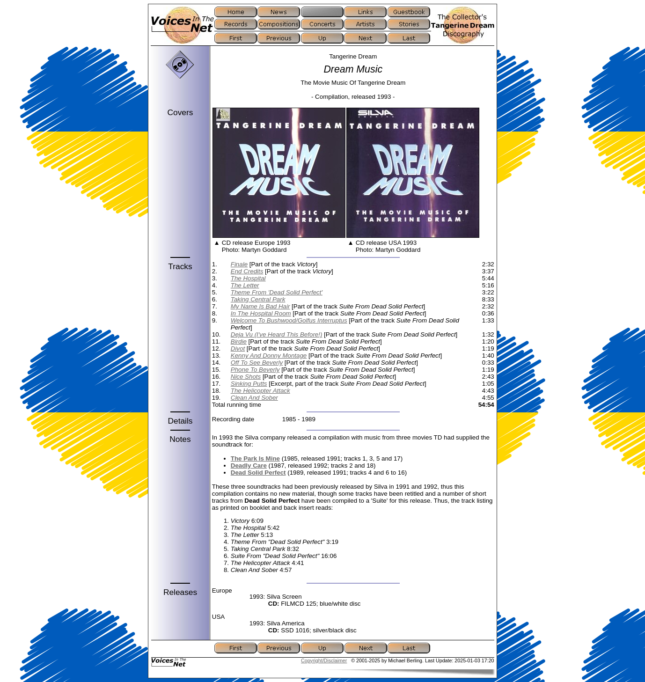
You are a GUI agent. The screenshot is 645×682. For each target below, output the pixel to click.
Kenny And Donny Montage (269, 355)
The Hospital (248, 278)
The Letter (245, 285)
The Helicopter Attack (260, 390)
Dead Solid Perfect (258, 472)
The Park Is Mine (255, 458)
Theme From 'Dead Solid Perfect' (276, 292)
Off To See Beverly (257, 362)
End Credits (247, 271)
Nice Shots (246, 376)
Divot (238, 348)
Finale (239, 264)
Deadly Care (249, 465)
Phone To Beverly (255, 369)
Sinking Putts (249, 383)
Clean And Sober (254, 397)
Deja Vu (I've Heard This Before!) (276, 334)
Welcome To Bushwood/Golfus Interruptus (289, 320)
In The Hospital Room (261, 313)
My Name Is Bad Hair (260, 306)
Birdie (239, 341)
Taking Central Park (258, 299)
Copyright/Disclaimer (324, 660)
